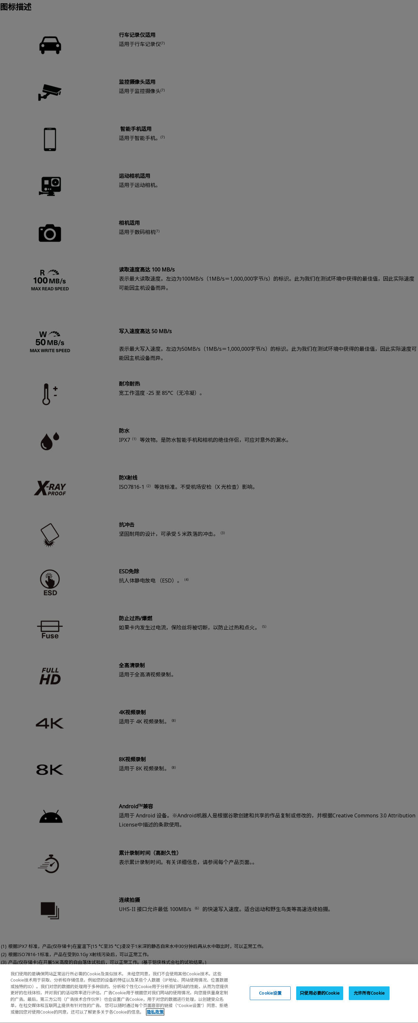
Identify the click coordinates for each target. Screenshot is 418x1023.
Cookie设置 (270, 1005)
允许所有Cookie (369, 1005)
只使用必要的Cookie (320, 1005)
